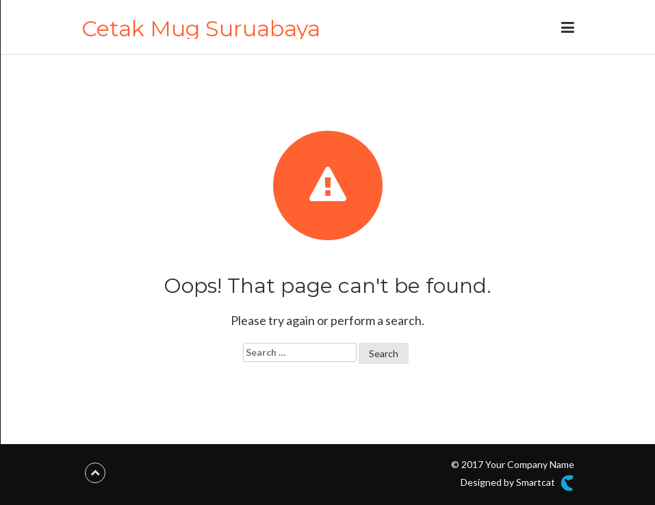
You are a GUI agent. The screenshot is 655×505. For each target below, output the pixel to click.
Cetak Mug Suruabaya (200, 28)
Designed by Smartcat (517, 483)
